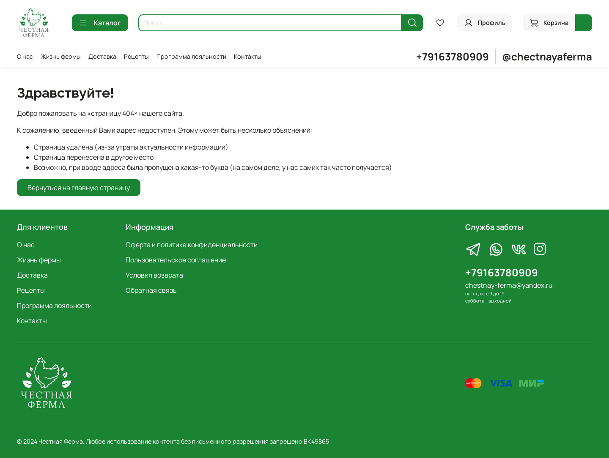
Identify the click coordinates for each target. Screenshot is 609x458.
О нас (25, 56)
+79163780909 (452, 56)
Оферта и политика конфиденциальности (192, 244)
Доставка (102, 56)
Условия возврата (154, 275)
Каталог (100, 22)
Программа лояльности (191, 56)
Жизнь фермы (61, 56)
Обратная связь (151, 290)
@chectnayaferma (547, 56)
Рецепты (136, 56)
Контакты (247, 56)
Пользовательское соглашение (176, 259)
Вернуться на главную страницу (78, 187)
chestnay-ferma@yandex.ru (509, 285)
